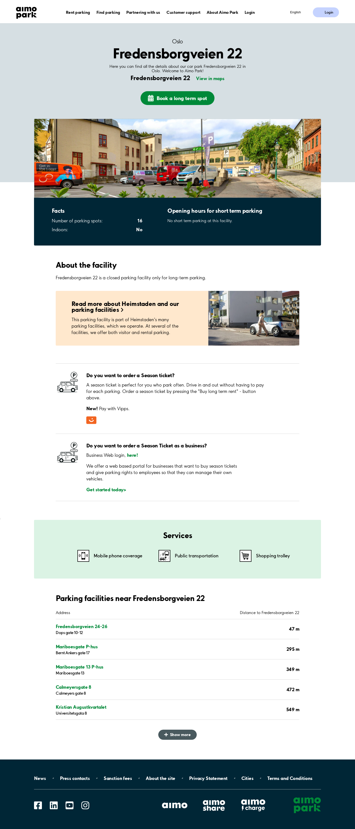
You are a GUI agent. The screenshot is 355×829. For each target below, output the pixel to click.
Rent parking (78, 12)
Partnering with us (143, 12)
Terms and (289, 778)
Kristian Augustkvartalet (81, 707)
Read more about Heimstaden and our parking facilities (125, 306)
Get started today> (106, 490)
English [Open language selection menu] (295, 12)
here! (132, 455)
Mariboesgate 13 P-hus (80, 667)
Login (250, 12)
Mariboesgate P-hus (77, 647)
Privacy (208, 778)
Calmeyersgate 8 (73, 687)
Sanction (118, 778)
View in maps (210, 78)
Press (75, 778)
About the (160, 778)
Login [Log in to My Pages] (329, 12)
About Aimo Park (222, 12)
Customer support (183, 12)
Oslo (177, 41)
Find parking (108, 12)
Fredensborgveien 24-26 (81, 626)
